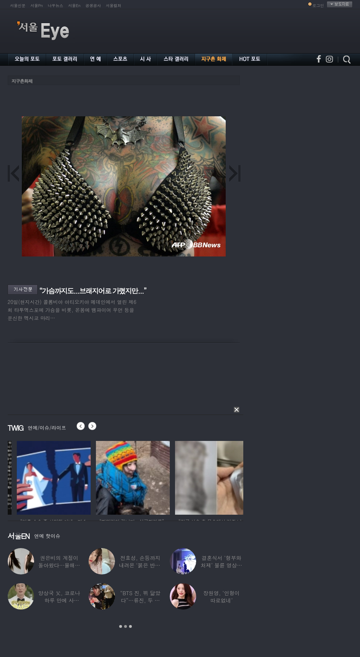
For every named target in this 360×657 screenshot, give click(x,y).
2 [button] (125, 626)
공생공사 (93, 5)
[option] (88, 477)
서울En (74, 5)
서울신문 (18, 5)
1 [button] (120, 626)
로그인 (318, 5)
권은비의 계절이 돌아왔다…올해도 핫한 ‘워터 (59, 565)
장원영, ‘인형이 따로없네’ (221, 596)
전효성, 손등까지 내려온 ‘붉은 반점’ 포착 (140, 565)
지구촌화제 (22, 81)
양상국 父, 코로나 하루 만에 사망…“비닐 (59, 600)
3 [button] (130, 626)
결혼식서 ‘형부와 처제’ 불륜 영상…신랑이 (221, 565)
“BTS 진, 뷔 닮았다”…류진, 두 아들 (140, 600)
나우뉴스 (55, 5)
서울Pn (37, 5)
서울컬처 (113, 5)
